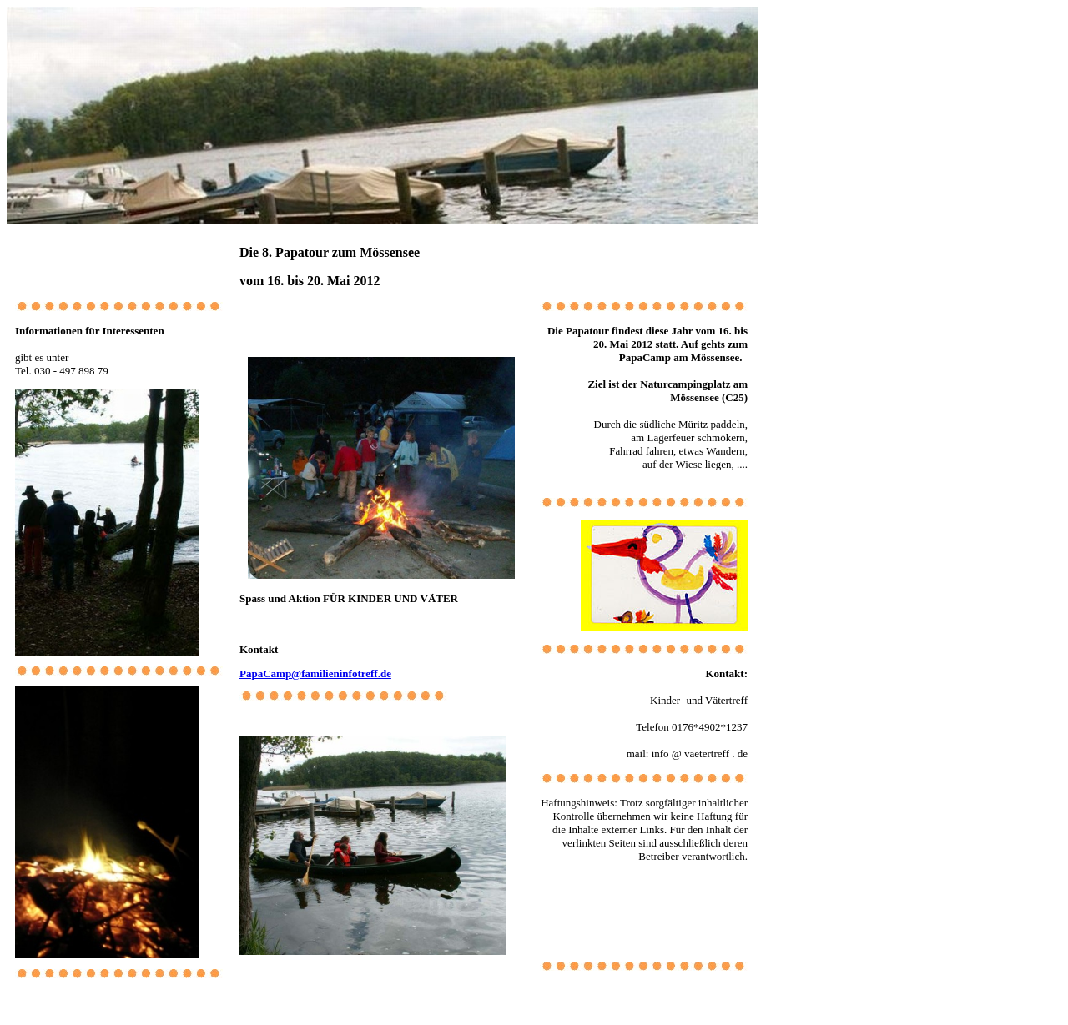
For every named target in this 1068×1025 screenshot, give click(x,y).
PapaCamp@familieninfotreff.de (315, 673)
